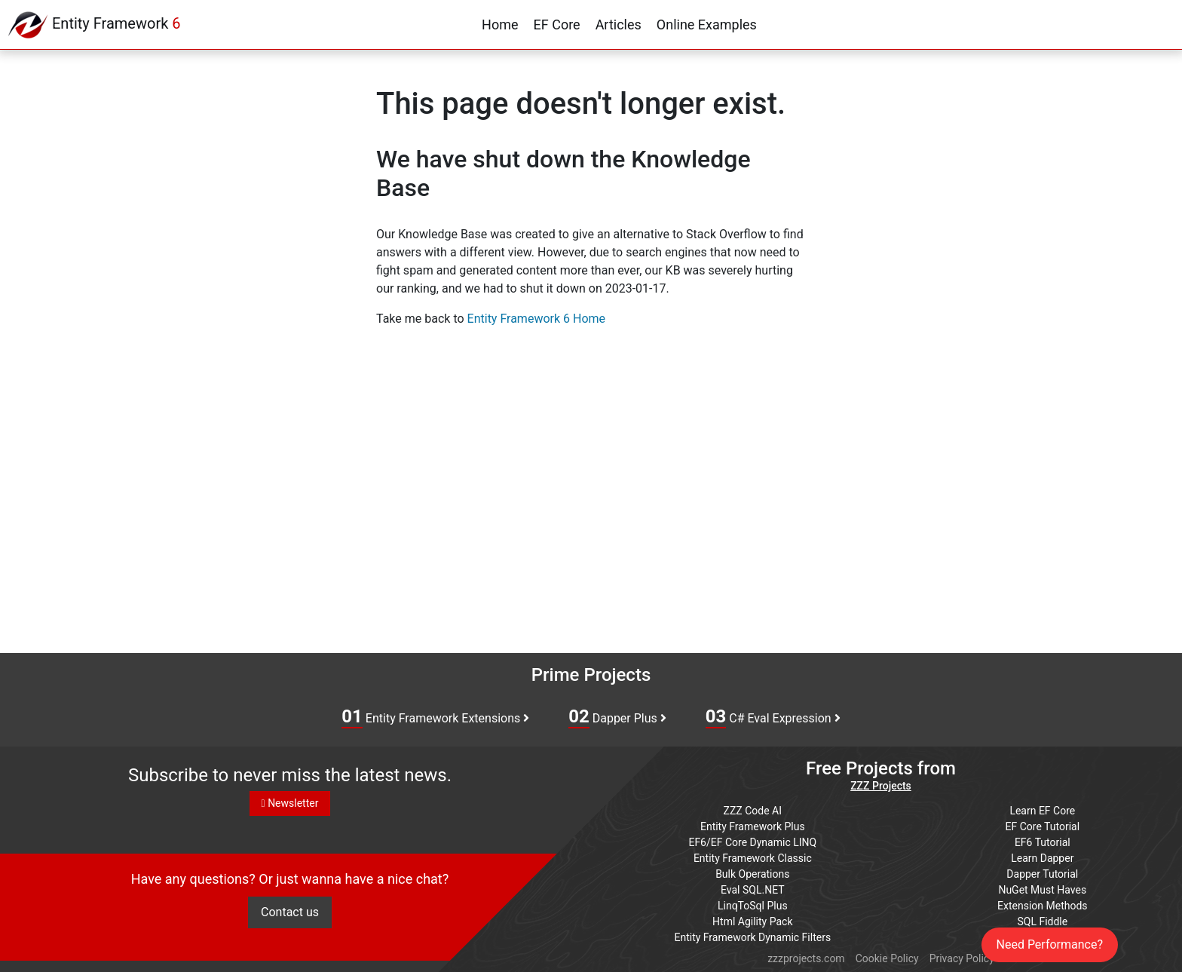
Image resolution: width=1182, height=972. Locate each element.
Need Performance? (1050, 944)
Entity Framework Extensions (435, 717)
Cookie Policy (887, 958)
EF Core (557, 24)
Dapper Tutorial (1042, 874)
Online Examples (707, 24)
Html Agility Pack (752, 921)
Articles (619, 24)
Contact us (290, 912)
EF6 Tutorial (1042, 842)
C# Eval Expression (773, 717)
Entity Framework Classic (753, 858)
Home (500, 24)
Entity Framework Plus (752, 826)
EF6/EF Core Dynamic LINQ (752, 842)
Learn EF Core (1042, 811)
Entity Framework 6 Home (536, 318)
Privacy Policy (961, 958)
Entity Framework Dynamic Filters (752, 937)
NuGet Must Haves (1042, 890)
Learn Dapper (1042, 858)
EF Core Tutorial (1043, 826)
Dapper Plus (617, 717)
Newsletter (290, 803)
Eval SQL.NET (753, 890)
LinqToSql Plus (753, 906)
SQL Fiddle (1042, 921)
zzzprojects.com (805, 958)
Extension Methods (1042, 906)
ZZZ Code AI (753, 811)
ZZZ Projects (880, 786)
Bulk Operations (752, 874)
